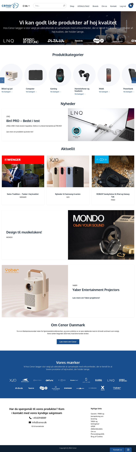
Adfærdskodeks (97, 429)
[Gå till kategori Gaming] (60, 79)
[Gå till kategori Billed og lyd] (11, 79)
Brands (95, 6)
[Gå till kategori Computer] (35, 79)
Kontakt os (117, 450)
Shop (72, 6)
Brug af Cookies (97, 436)
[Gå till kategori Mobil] (108, 79)
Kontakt (113, 6)
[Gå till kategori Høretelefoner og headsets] (84, 80)
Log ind (123, 6)
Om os (104, 6)
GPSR (93, 426)
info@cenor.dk (38, 422)
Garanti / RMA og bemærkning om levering (97, 416)
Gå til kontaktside (37, 426)
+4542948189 (39, 417)
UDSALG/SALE (83, 6)
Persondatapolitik (97, 434)
